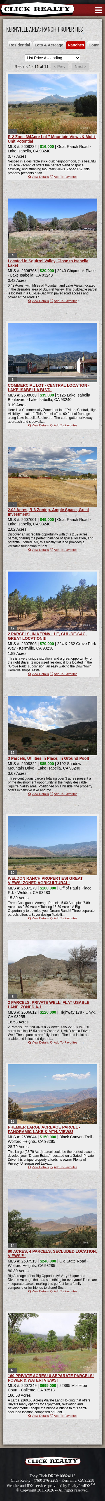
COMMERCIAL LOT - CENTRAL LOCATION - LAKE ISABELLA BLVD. (49, 387)
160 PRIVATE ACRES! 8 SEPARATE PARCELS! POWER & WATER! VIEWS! (51, 1377)
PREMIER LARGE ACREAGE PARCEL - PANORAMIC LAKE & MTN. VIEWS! (44, 1129)
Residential (19, 45)
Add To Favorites (63, 176)
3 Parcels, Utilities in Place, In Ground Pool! (48, 758)
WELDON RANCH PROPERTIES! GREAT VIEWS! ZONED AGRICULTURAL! (45, 880)
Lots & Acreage (49, 45)
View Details (38, 176)
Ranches (76, 45)
